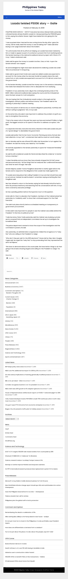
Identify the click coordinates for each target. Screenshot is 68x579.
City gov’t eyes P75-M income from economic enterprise (23, 405)
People (7, 341)
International (9, 311)
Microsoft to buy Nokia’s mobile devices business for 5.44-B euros (26, 481)
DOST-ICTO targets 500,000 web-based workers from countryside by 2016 (29, 452)
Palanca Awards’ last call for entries (16, 496)
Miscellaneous (9, 325)
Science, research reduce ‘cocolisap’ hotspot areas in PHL (24, 460)
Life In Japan (9, 315)
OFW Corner (9, 333)
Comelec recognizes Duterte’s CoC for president (21, 385)
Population (9, 307)
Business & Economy (11, 287)
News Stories (9, 329)
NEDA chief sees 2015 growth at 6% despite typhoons (22, 389)
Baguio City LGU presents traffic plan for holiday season (23, 409)
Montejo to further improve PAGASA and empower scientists (25, 465)
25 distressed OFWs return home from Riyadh (20, 561)
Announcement (10, 283)
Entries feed (9, 433)
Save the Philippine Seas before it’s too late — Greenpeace (24, 492)
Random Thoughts (12, 293)
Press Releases (10, 345)
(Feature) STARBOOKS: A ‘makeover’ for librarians (21, 456)
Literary (7, 321)
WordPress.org (10, 441)
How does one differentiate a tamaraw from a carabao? (23, 527)
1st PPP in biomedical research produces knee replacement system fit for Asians (31, 469)
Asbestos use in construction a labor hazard (19, 552)
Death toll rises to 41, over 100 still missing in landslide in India (24, 548)
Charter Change (11, 299)
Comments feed (10, 437)
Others (7, 337)
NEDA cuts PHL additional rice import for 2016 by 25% (22, 371)
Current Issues (10, 297)
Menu (60, 17)
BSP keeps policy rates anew (14, 367)
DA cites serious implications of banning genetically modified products (28, 375)
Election (8, 303)
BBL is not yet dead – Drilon (14, 381)
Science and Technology (13, 353)
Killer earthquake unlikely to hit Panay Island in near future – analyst (27, 517)
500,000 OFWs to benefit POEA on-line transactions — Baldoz (25, 557)
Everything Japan (11, 317)
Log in (7, 429)
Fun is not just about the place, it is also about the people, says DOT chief (29, 532)
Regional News (10, 349)
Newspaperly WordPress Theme (44, 570)
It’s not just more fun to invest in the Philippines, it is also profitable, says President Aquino (32, 522)
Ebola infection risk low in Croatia (16, 544)
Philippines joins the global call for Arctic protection (21, 500)
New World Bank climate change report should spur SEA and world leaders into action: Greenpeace (33, 486)
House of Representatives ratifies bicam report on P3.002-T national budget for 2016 (32, 393)
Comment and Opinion (12, 291)
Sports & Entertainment (13, 357)
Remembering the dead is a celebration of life (20, 512)
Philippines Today (34, 7)
